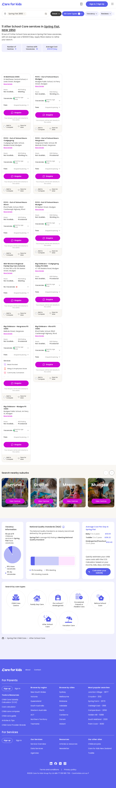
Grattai (41, 485)
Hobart (62, 724)
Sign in (17, 688)
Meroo (69, 485)
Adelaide (63, 705)
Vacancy (92, 13)
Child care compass (11, 711)
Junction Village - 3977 (98, 692)
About (27, 670)
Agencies (35, 753)
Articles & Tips (8, 720)
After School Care (47, 625)
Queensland (36, 701)
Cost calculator (9, 707)
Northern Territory (39, 719)
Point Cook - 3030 (96, 724)
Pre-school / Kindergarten (58, 604)
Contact (37, 670)
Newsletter (64, 748)
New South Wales (38, 692)
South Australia (37, 705)
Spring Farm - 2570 (96, 701)
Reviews (106, 13)
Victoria (34, 696)
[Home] (3, 638)
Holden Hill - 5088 (96, 714)
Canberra (63, 714)
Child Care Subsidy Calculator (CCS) (10, 701)
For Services (10, 732)
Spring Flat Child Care (16, 638)
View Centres (15, 501)
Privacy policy (70, 769)
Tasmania (35, 724)
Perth (61, 710)
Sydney (62, 692)
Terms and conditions (49, 769)
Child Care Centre (16, 604)
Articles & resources (68, 744)
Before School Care (100, 604)
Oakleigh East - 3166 (97, 705)
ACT (32, 714)
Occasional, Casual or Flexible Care (79, 604)
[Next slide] (111, 472)
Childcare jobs (94, 744)
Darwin (62, 719)
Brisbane (63, 701)
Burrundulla (17, 485)
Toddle (91, 753)
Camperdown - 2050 (97, 710)
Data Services (37, 748)
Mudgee (100, 485)
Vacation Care (69, 625)
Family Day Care (37, 604)
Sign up (7, 688)
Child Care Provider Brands (14, 725)
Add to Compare (9, 126)
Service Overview (38, 744)
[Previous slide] (105, 472)
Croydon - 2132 (94, 696)
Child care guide (9, 716)
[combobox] (25, 13)
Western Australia (39, 710)
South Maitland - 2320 (98, 719)
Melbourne (64, 696)
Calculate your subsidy (97, 571)
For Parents (10, 680)
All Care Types (73, 13)
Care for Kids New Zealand (99, 748)
